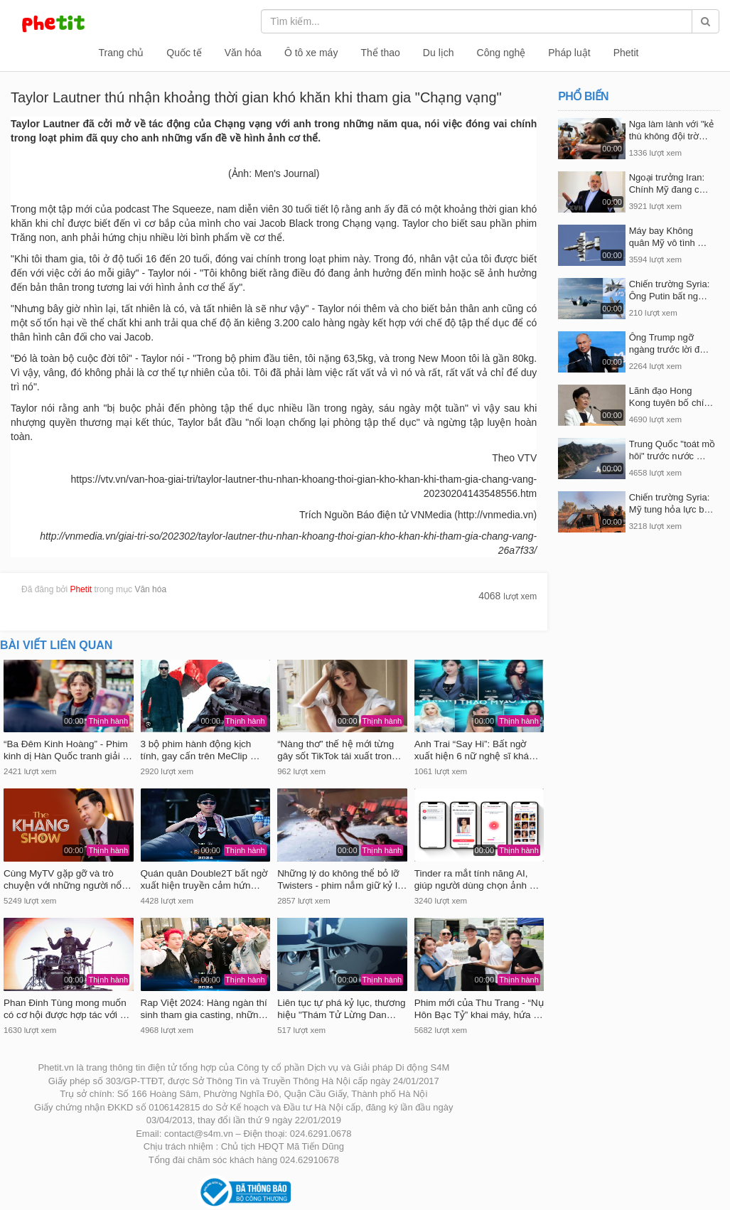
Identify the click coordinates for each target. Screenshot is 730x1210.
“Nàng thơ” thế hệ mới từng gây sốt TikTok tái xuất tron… (339, 750)
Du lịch (438, 52)
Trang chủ (121, 52)
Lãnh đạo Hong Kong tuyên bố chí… (671, 396)
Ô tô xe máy (311, 52)
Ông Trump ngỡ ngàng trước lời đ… (669, 343)
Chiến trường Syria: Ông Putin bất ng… (669, 290)
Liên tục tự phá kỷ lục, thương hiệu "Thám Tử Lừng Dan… (341, 1008)
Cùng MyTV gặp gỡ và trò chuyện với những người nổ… (67, 879)
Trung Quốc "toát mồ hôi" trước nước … (672, 450)
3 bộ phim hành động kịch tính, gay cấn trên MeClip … (200, 750)
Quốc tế (183, 52)
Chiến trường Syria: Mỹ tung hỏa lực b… (671, 503)
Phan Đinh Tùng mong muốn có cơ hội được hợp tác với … (66, 1008)
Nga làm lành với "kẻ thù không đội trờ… (671, 130)
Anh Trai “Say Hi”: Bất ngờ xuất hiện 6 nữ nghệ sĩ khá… (476, 750)
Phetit (626, 52)
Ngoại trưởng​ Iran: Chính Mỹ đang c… (669, 183)
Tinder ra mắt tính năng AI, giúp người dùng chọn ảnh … (477, 879)
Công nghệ (501, 52)
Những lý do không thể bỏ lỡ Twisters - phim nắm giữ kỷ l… (342, 879)
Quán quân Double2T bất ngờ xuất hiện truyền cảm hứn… (204, 879)
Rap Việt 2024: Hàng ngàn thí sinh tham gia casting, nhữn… (204, 1008)
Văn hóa (243, 52)
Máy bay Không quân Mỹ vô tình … (668, 236)
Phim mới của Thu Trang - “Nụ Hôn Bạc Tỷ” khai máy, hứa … (479, 1008)
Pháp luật (569, 52)
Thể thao (379, 52)
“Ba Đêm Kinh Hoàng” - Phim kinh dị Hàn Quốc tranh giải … (68, 750)
